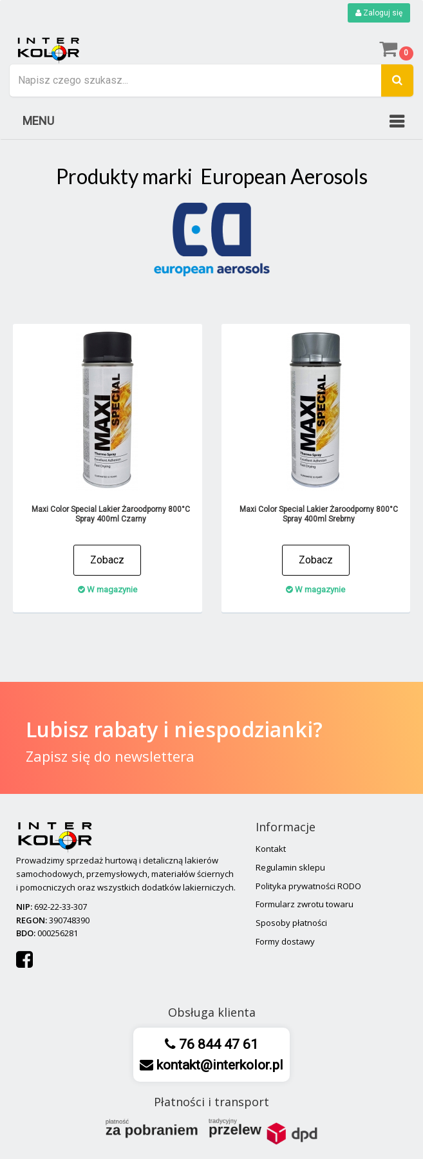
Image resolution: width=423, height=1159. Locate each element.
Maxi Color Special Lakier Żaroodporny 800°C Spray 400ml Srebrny (319, 514)
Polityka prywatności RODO (308, 886)
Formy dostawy (285, 941)
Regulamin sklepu (290, 867)
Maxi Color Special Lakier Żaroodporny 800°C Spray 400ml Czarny (111, 514)
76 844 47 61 (217, 1044)
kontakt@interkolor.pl (218, 1065)
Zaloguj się (378, 12)
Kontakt (271, 848)
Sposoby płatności (291, 922)
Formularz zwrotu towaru (304, 904)
